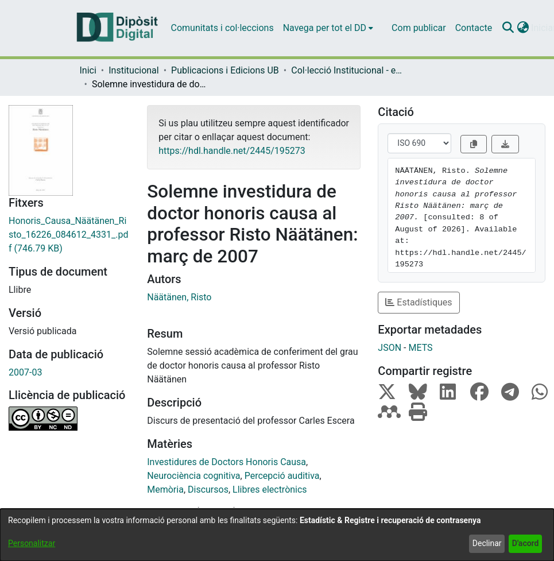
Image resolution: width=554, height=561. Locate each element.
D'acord (525, 543)
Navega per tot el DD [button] (324, 27)
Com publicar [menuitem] (419, 27)
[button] (508, 28)
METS (420, 347)
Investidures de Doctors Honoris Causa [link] (226, 461)
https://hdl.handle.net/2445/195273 (231, 150)
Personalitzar (31, 543)
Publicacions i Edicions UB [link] (225, 70)
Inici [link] (88, 70)
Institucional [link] (133, 70)
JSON (389, 347)
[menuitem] (328, 28)
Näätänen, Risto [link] (179, 297)
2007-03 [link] (25, 372)
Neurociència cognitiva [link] (193, 475)
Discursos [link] (208, 489)
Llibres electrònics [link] (270, 489)
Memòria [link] (165, 489)
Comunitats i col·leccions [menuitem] (222, 27)
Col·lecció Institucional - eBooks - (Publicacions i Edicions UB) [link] (348, 70)
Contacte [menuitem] (473, 27)
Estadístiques (418, 302)
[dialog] (277, 535)
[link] (69, 235)
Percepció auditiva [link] (282, 475)
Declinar (487, 543)
